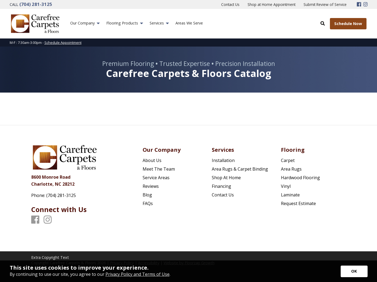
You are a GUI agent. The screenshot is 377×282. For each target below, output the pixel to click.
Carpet (288, 160)
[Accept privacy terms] (354, 271)
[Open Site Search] (322, 23)
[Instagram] (365, 4)
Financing (221, 186)
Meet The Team (159, 169)
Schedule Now (348, 23)
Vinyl (286, 186)
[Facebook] (359, 4)
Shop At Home (226, 177)
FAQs (148, 203)
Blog (147, 195)
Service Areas (156, 177)
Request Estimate (298, 203)
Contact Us (223, 195)
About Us (152, 160)
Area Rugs (291, 169)
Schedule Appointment (63, 42)
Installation (223, 160)
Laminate (290, 195)
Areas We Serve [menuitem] (189, 23)
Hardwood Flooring (300, 177)
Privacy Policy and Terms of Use (137, 274)
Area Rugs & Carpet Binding (240, 169)
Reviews (151, 186)
